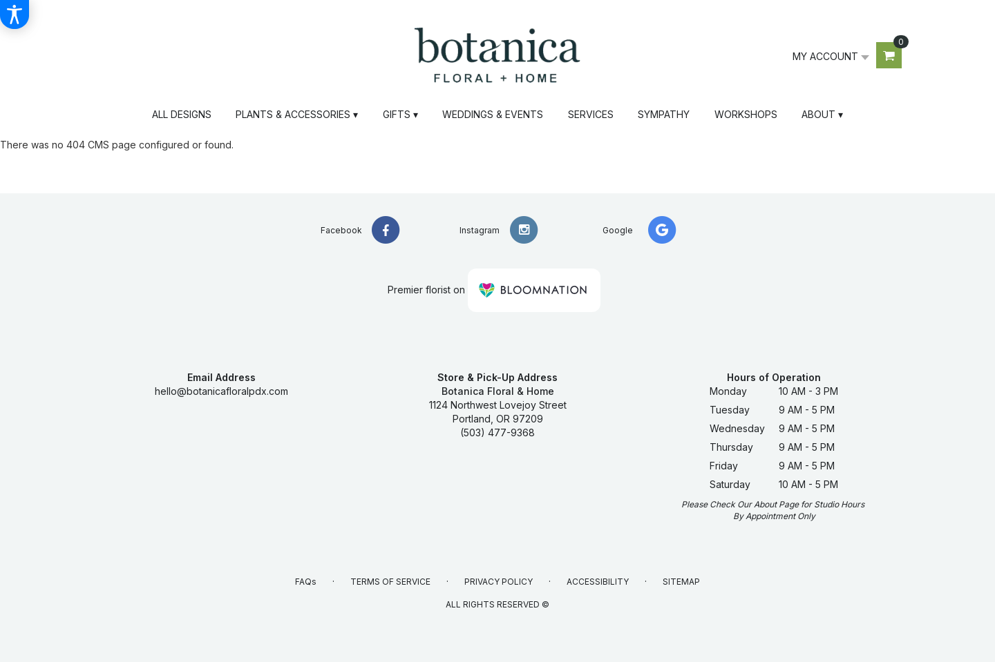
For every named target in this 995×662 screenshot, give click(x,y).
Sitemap (681, 581)
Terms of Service (390, 581)
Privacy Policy (498, 581)
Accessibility (598, 581)
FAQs (305, 581)
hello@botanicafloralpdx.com (221, 391)
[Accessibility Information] (14, 14)
